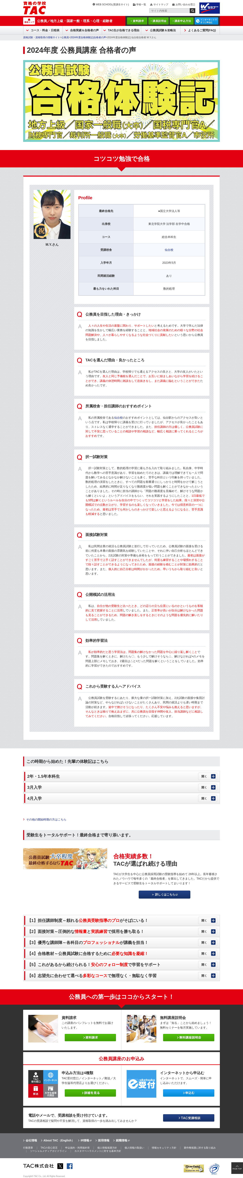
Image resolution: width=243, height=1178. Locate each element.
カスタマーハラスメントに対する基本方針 (97, 1151)
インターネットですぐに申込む (208, 21)
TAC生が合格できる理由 (124, 30)
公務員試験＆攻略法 (163, 30)
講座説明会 (160, 20)
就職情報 (121, 1140)
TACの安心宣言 (49, 1147)
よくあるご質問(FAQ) (202, 30)
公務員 (65, 37)
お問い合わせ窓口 (185, 4)
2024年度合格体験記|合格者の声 (88, 37)
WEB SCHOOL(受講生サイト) (112, 4)
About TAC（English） (58, 1140)
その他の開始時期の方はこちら (46, 819)
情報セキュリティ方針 (164, 1147)
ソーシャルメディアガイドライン (48, 1151)
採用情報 (103, 1140)
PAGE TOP (237, 1169)
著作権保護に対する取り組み (200, 1147)
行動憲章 (28, 1147)
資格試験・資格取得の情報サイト (41, 37)
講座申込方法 (183, 20)
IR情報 (85, 1140)
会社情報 (31, 1140)
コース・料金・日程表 (45, 30)
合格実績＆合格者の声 (84, 30)
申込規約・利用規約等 (77, 1147)
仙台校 (169, 249)
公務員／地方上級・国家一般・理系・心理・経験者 (74, 21)
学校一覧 (141, 4)
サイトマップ (160, 4)
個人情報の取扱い (134, 1147)
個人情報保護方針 (107, 1147)
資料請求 (138, 20)
